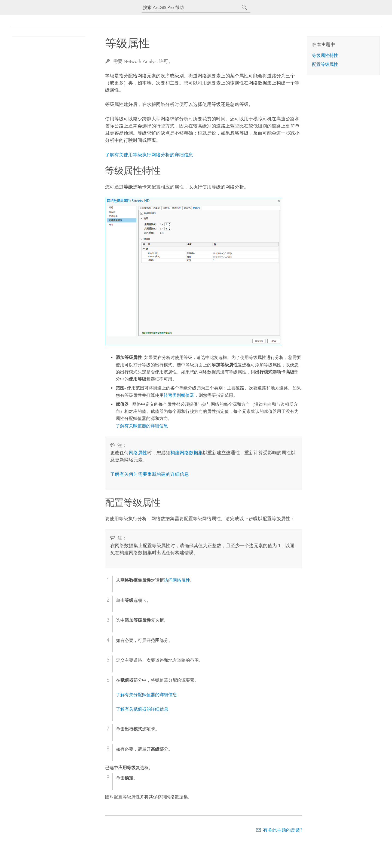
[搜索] (244, 7)
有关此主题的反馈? (282, 830)
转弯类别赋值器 (179, 395)
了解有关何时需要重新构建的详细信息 (149, 474)
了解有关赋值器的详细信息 (142, 425)
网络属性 (138, 452)
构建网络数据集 (186, 452)
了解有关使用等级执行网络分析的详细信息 (149, 154)
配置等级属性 (325, 64)
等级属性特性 (325, 55)
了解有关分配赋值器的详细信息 (146, 694)
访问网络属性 (177, 580)
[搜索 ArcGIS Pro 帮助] (191, 7)
